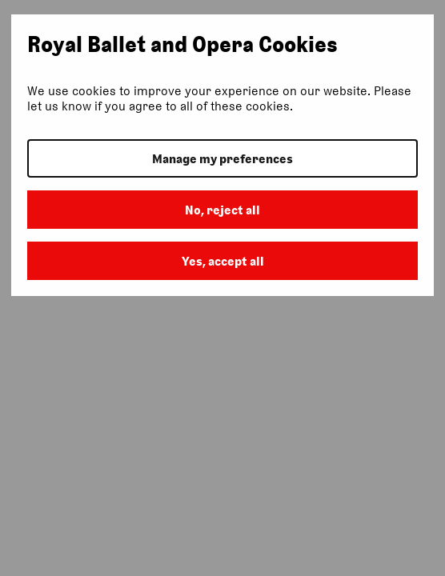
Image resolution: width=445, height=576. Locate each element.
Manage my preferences (222, 158)
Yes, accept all (223, 261)
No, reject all (222, 210)
